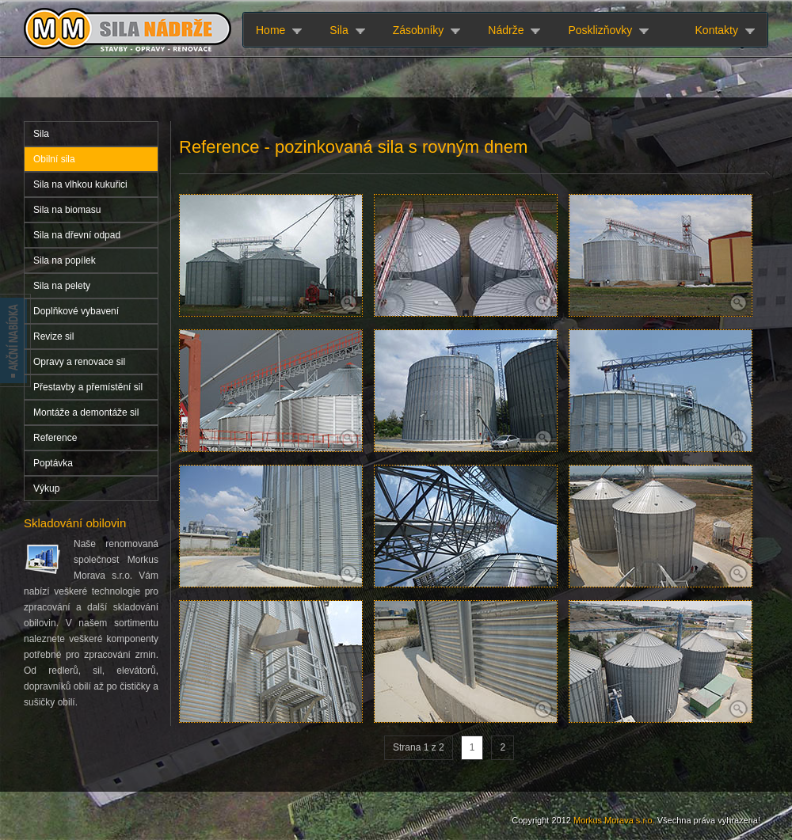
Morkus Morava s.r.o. (614, 820)
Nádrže (506, 30)
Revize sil (53, 336)
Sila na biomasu (67, 209)
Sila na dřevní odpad (76, 235)
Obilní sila (54, 159)
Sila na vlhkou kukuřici (80, 184)
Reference (55, 437)
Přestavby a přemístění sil (88, 387)
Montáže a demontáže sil (86, 412)
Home (270, 30)
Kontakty (716, 30)
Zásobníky (418, 30)
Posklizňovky (600, 30)
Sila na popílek (64, 260)
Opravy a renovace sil (79, 361)
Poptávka (53, 463)
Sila (338, 30)
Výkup (46, 488)
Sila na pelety (61, 285)
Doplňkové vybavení (76, 311)
